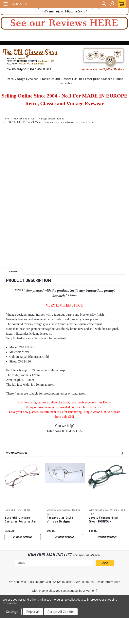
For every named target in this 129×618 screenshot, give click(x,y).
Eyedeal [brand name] (51, 509)
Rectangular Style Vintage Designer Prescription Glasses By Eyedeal (64, 520)
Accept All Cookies (60, 611)
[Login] (112, 4)
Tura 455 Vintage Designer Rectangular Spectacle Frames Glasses (20, 520)
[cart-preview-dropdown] (121, 4)
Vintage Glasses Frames (51, 118)
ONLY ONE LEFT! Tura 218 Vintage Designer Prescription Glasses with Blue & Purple (51, 122)
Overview (13, 271)
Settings (12, 611)
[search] (103, 4)
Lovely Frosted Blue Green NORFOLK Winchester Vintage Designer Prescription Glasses (105, 520)
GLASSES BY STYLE (24, 118)
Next (122, 452)
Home (6, 118)
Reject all (33, 611)
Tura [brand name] (7, 509)
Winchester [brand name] (95, 509)
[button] (64, 23)
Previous (118, 452)
